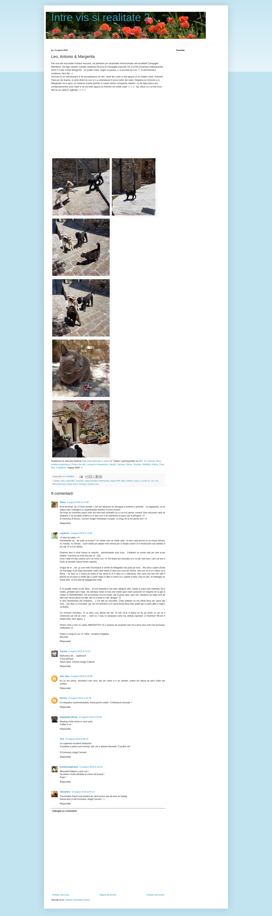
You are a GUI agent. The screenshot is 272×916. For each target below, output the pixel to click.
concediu (80, 481)
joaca (136, 481)
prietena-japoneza (60, 464)
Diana (155, 464)
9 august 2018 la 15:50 (81, 533)
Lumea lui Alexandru (97, 464)
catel (63, 481)
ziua (97, 484)
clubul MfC (70, 481)
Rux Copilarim (58, 467)
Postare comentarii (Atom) (77, 900)
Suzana (137, 464)
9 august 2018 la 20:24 (79, 651)
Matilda (146, 464)
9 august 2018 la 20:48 (81, 676)
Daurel (151, 461)
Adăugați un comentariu (64, 811)
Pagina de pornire (107, 895)
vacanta (90, 484)
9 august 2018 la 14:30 (78, 502)
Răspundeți (65, 523)
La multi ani (145, 481)
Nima (129, 464)
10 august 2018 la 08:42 (77, 739)
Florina (63, 698)
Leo (152, 481)
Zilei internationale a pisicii (95, 461)
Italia (123, 481)
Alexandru (65, 792)
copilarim (64, 533)
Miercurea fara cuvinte (62, 484)
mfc (156, 481)
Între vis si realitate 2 (100, 17)
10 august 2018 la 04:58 (90, 717)
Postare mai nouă (60, 895)
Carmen (121, 464)
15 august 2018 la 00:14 (83, 792)
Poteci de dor (78, 464)
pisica (75, 484)
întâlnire (129, 481)
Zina (161, 464)
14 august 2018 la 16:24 (90, 767)
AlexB (112, 464)
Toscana (82, 484)
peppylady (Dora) (68, 717)
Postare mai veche (155, 895)
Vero (158, 461)
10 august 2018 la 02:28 (79, 698)
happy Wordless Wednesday (97, 481)
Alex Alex (64, 676)
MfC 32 (142, 461)
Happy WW (115, 481)
